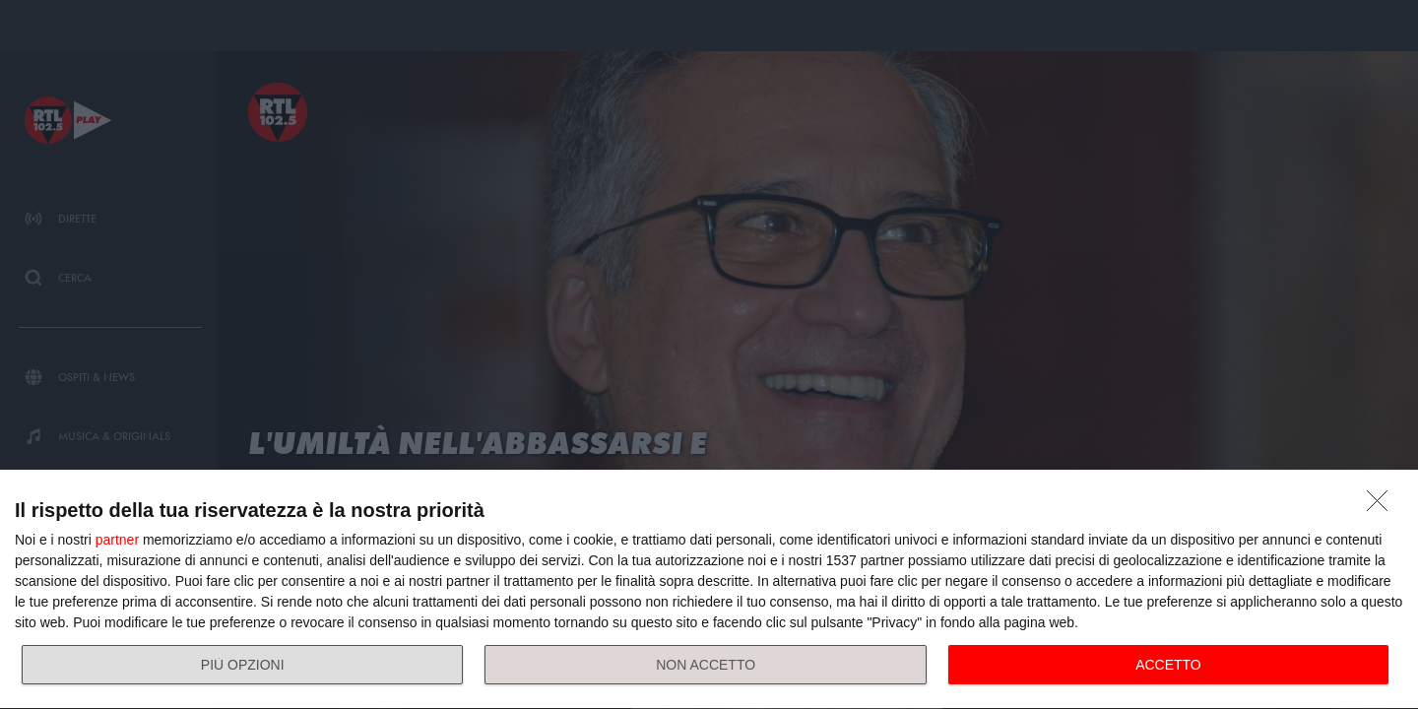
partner (117, 540)
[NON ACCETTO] (1382, 506)
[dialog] (709, 590)
